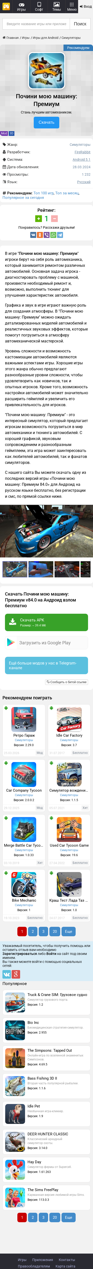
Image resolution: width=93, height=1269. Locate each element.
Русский (84, 182)
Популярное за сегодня (23, 197)
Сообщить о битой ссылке (67, 682)
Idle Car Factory (69, 735)
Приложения (42, 1260)
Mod (4, 133)
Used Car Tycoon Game (69, 845)
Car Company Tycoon (24, 790)
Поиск (80, 23)
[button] (89, 509)
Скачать (47, 122)
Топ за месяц (67, 193)
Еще (68, 931)
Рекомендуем (78, 48)
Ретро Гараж (24, 735)
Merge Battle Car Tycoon (24, 845)
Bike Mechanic (24, 900)
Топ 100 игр (43, 193)
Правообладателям (34, 1266)
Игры (22, 1260)
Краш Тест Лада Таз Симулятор (70, 900)
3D (11, 133)
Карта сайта (65, 1266)
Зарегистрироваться (19, 954)
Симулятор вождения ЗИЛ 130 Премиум (70, 790)
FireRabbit (83, 152)
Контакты (67, 1260)
